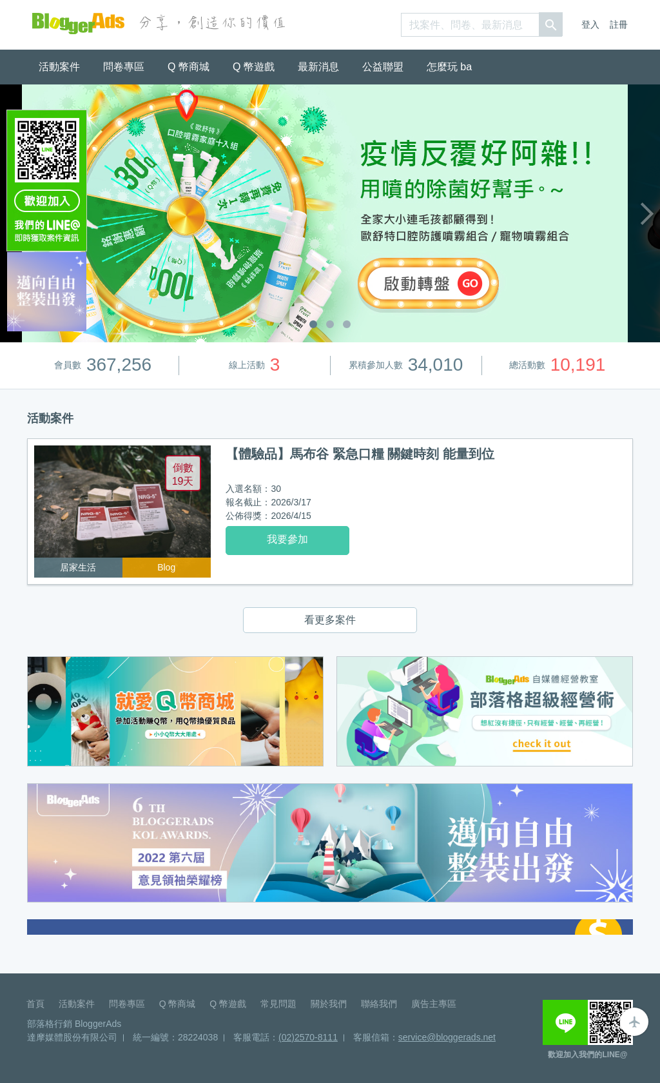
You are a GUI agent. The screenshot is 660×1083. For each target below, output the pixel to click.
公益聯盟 (382, 66)
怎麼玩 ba (449, 66)
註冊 (619, 24)
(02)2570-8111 (308, 1037)
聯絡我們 (379, 1004)
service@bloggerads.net (447, 1037)
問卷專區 (123, 66)
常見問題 (278, 1004)
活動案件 (59, 66)
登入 (590, 24)
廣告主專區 (433, 1004)
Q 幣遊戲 (254, 66)
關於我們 (329, 1004)
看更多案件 (330, 619)
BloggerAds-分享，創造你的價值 (78, 23)
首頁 (35, 1004)
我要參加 (287, 539)
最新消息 (318, 66)
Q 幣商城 (188, 66)
